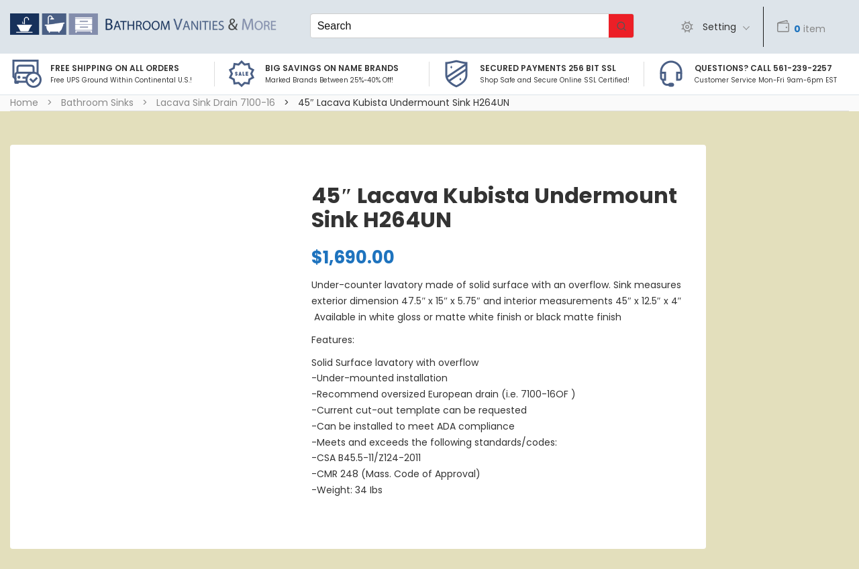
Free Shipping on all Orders (114, 68)
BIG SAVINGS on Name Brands (332, 68)
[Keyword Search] (460, 26)
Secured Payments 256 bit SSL (548, 68)
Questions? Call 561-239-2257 (763, 68)
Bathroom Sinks (97, 102)
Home (24, 102)
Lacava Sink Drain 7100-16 (215, 102)
